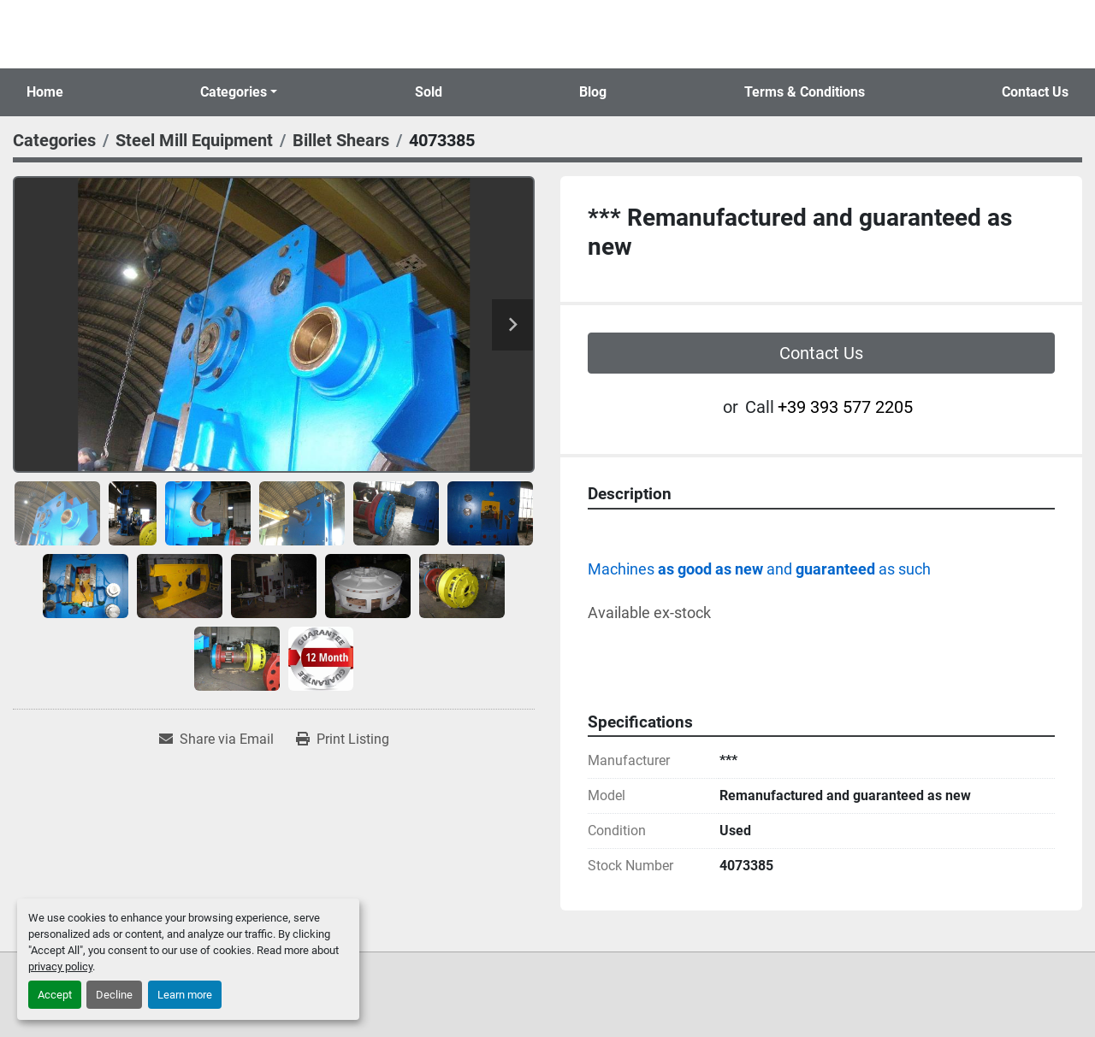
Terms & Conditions (804, 92)
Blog (593, 92)
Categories (233, 92)
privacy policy (60, 966)
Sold (428, 92)
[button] (238, 92)
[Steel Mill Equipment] (194, 140)
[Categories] (54, 140)
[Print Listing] (342, 739)
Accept (55, 994)
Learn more (184, 994)
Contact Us (1035, 92)
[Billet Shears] (341, 140)
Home (45, 92)
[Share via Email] (216, 739)
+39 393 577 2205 (845, 407)
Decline (114, 994)
